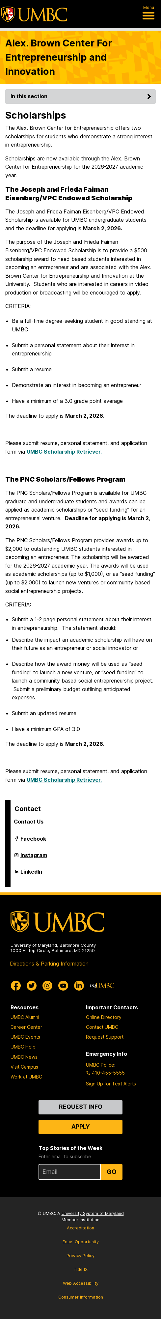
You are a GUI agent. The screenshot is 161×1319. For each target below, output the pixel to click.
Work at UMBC (26, 1077)
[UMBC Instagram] (47, 985)
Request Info (80, 1106)
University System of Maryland (93, 1213)
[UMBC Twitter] (31, 985)
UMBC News (24, 1057)
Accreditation (80, 1227)
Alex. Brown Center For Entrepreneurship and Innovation (58, 57)
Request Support (104, 1037)
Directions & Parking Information (49, 963)
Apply (80, 1126)
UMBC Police (100, 1065)
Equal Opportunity (81, 1241)
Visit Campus (24, 1067)
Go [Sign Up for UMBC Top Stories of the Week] (112, 1172)
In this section (82, 96)
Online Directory (103, 1017)
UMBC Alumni (25, 1017)
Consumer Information (80, 1297)
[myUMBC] (102, 985)
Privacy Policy (80, 1255)
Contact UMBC (102, 1027)
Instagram (33, 857)
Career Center (26, 1027)
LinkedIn (31, 874)
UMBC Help (23, 1047)
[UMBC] (34, 14)
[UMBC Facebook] (16, 985)
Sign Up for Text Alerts (111, 1083)
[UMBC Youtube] (63, 985)
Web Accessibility (80, 1283)
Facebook (33, 841)
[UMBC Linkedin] (79, 985)
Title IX (80, 1269)
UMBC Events (25, 1037)
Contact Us (28, 821)
